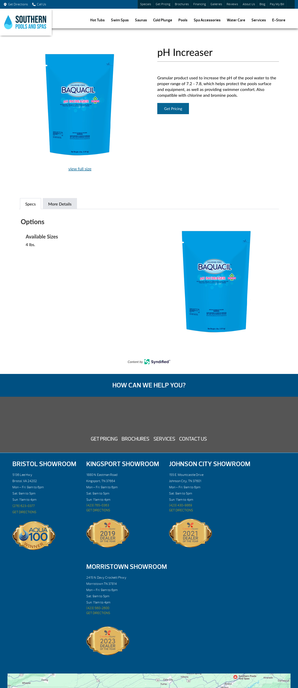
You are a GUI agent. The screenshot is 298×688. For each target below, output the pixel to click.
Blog (262, 4)
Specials (145, 4)
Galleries (216, 4)
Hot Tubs (97, 20)
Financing (199, 4)
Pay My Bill (277, 4)
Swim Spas (120, 20)
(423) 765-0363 (97, 505)
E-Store (278, 20)
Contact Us (193, 439)
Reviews (232, 4)
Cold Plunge (162, 20)
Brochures (182, 4)
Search (290, 4)
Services (258, 20)
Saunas (141, 20)
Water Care (236, 20)
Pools (182, 20)
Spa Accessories (207, 20)
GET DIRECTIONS (24, 512)
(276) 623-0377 (23, 506)
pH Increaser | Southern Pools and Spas (26, 22)
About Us (249, 4)
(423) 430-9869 (180, 505)
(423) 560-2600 (97, 608)
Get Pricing (163, 4)
